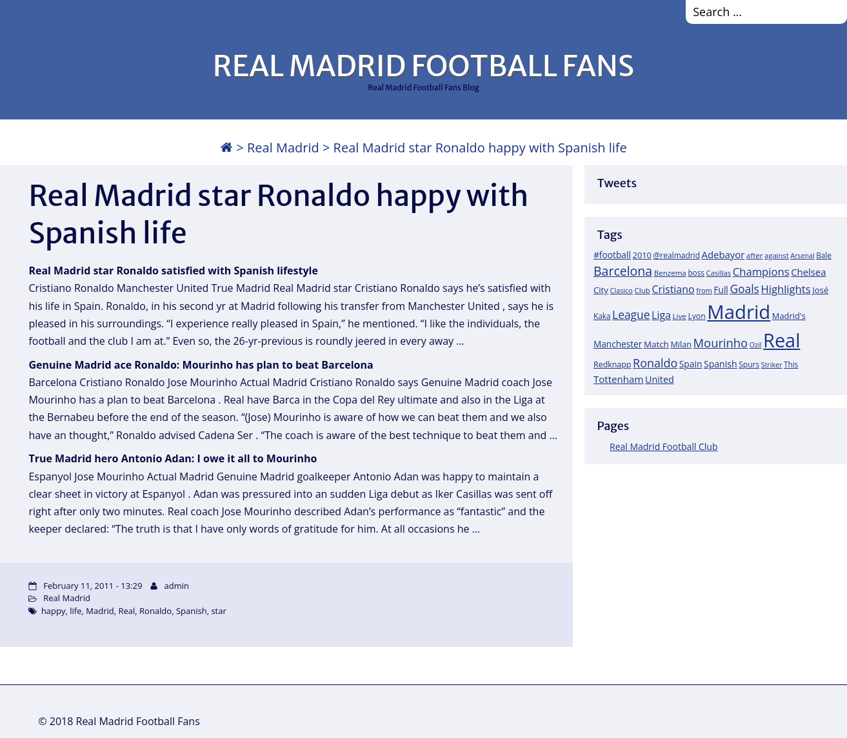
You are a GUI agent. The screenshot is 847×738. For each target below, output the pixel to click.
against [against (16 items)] (776, 255)
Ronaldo (155, 611)
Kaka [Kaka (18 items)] (601, 316)
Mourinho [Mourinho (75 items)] (720, 342)
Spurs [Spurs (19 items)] (749, 364)
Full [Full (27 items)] (721, 289)
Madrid (100, 611)
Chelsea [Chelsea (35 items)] (808, 271)
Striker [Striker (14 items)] (771, 364)
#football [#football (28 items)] (612, 255)
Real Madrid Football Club (663, 446)
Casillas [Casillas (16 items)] (718, 273)
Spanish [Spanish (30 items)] (720, 364)
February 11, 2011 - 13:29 (92, 585)
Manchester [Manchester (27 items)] (617, 344)
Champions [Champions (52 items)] (761, 271)
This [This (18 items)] (791, 364)
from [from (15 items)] (704, 290)
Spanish (191, 611)
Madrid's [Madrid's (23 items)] (789, 316)
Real (126, 611)
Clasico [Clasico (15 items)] (621, 290)
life (75, 611)
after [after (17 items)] (754, 255)
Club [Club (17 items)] (642, 290)
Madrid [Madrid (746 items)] (738, 312)
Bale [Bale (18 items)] (824, 255)
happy (53, 611)
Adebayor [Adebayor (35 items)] (723, 254)
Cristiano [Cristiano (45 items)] (673, 289)
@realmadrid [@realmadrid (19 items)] (676, 255)
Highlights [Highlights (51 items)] (786, 289)
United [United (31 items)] (659, 379)
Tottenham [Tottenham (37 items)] (618, 379)
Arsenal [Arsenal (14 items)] (802, 255)
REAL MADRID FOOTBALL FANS (423, 66)
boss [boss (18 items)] (696, 272)
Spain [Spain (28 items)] (691, 364)
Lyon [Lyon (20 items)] (696, 316)
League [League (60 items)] (631, 314)
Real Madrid (283, 147)
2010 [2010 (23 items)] (642, 255)
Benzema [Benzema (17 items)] (670, 273)
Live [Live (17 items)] (679, 316)
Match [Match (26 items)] (656, 344)
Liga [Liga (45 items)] (661, 315)
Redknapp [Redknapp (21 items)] (612, 364)
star (218, 611)
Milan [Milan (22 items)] (681, 344)
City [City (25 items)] (600, 290)
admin (176, 585)
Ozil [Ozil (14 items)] (756, 344)
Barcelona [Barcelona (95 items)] (622, 271)
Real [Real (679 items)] (781, 340)
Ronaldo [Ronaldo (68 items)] (655, 363)
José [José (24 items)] (820, 290)
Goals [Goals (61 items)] (744, 288)
